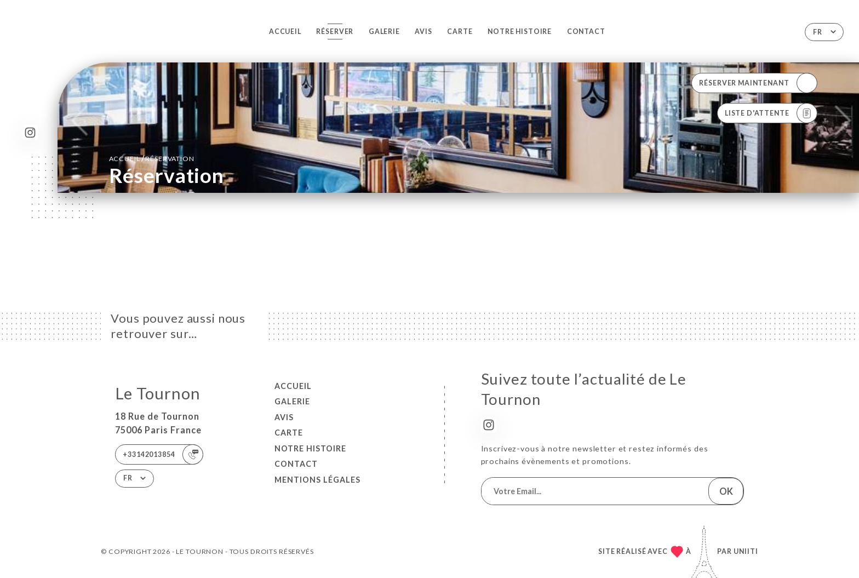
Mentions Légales (317, 479)
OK (726, 491)
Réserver (334, 31)
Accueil (285, 31)
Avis (423, 31)
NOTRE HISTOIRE (520, 31)
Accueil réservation (151, 158)
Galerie (384, 31)
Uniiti (746, 551)
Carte (459, 31)
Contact (586, 31)
